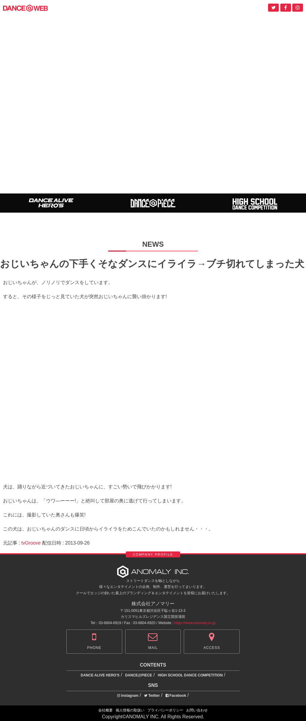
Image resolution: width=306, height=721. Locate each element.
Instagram (127, 695)
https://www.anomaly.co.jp (194, 623)
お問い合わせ (197, 710)
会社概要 (105, 710)
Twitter (152, 695)
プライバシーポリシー (165, 710)
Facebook (176, 695)
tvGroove (31, 542)
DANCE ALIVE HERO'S (100, 675)
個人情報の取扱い (130, 710)
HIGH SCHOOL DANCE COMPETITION (190, 675)
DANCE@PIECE (138, 675)
